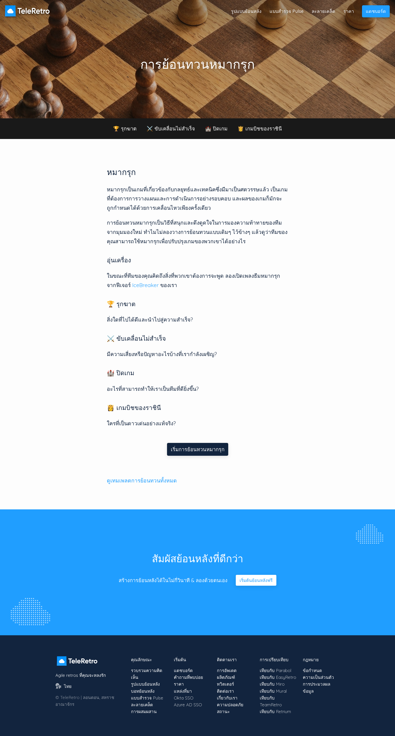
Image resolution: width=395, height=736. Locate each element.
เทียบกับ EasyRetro (278, 677)
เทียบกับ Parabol (275, 670)
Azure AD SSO (188, 704)
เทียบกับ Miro (272, 684)
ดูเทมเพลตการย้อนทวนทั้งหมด (142, 480)
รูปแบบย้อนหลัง (246, 11)
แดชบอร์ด (376, 11)
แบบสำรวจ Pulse (287, 11)
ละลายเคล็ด (323, 11)
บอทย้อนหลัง (142, 691)
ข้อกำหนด (312, 670)
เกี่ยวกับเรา (227, 697)
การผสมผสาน (144, 711)
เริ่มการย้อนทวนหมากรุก (197, 449)
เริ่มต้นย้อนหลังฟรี (256, 580)
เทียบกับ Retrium (275, 711)
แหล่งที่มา (183, 691)
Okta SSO (183, 697)
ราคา (348, 11)
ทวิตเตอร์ (225, 684)
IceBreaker (145, 285)
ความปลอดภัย (230, 704)
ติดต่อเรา (225, 691)
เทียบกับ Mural (273, 691)
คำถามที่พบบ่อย (188, 677)
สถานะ (223, 711)
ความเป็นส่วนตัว (318, 677)
